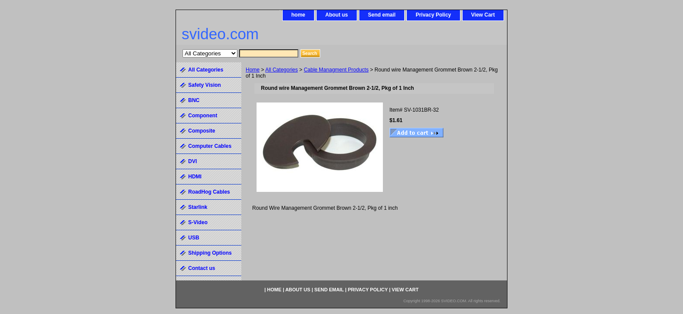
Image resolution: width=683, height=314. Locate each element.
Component (202, 116)
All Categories (281, 70)
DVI (192, 161)
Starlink (197, 207)
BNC (193, 100)
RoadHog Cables (209, 192)
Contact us (201, 268)
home (298, 15)
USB (193, 238)
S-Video (197, 222)
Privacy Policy (433, 15)
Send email (382, 15)
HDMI (195, 177)
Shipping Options (210, 253)
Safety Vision (204, 85)
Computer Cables (209, 146)
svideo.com (220, 33)
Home (253, 70)
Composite (201, 131)
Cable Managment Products (336, 70)
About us (336, 15)
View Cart (483, 15)
